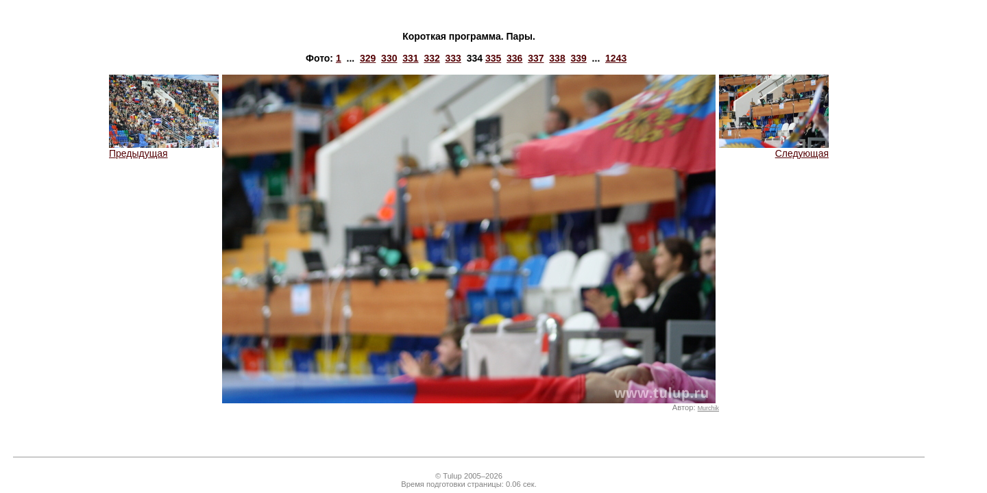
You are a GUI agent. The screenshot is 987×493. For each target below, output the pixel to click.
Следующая (774, 149)
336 (514, 58)
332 (431, 58)
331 (410, 58)
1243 (615, 58)
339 (578, 58)
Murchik (708, 408)
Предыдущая (164, 149)
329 (368, 58)
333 (453, 58)
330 (389, 58)
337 (536, 58)
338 (557, 58)
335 (493, 58)
